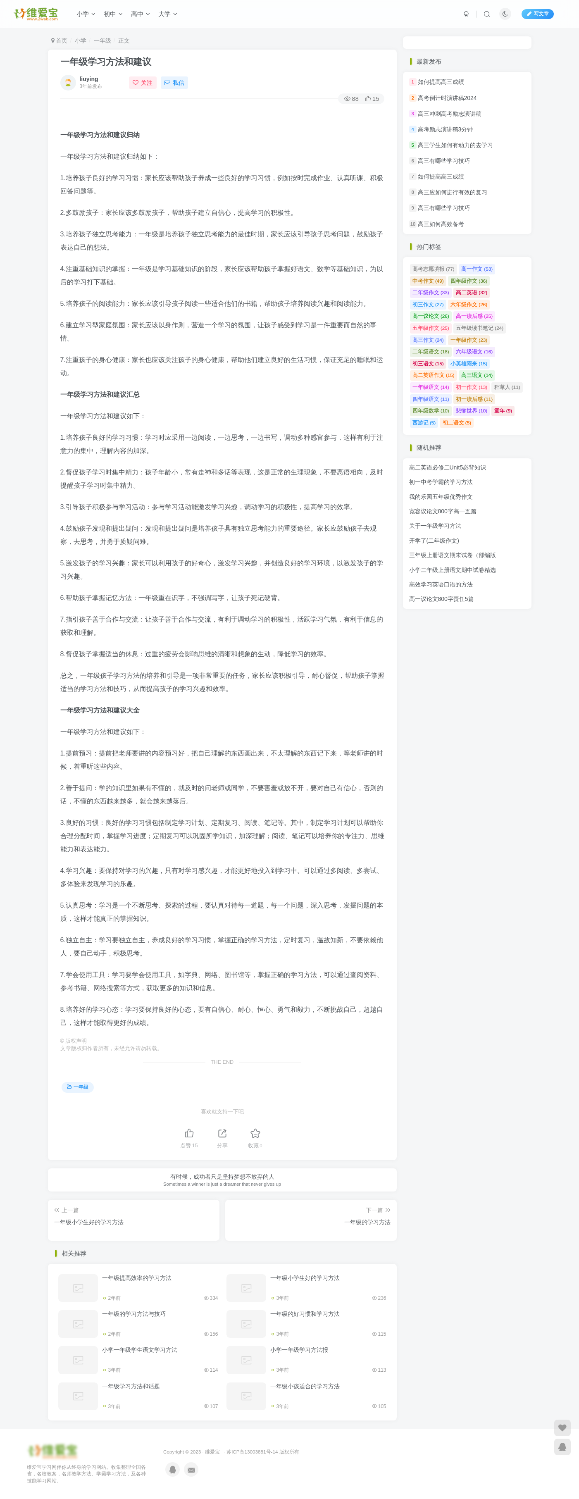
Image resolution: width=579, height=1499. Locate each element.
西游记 (424, 422)
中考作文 (428, 281)
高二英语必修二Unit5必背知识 (447, 467)
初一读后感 (474, 399)
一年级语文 (430, 387)
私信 (174, 82)
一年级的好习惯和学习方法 (305, 1314)
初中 (113, 13)
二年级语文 (430, 351)
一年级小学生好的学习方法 (305, 1278)
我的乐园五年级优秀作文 (441, 496)
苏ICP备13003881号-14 (252, 1451)
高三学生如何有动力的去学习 (455, 145)
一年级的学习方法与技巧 (134, 1314)
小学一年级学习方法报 (299, 1349)
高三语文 (477, 375)
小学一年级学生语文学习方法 (139, 1349)
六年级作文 (468, 304)
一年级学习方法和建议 (105, 62)
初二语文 (457, 422)
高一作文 (477, 269)
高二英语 (471, 292)
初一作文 (471, 387)
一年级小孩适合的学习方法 (305, 1386)
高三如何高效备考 (441, 224)
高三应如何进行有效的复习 (452, 192)
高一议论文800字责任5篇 (441, 599)
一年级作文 (468, 340)
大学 (167, 13)
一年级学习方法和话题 (131, 1386)
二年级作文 (430, 292)
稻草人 (507, 387)
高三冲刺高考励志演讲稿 (449, 113)
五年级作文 (430, 328)
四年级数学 (430, 411)
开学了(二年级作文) (434, 540)
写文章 (538, 14)
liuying (88, 79)
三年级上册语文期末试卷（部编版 (452, 555)
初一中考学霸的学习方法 (441, 482)
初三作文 (428, 304)
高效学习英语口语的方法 (441, 584)
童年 (503, 411)
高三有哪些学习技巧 (444, 160)
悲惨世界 (471, 411)
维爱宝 (212, 1451)
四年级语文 (430, 399)
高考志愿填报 (433, 269)
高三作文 (428, 340)
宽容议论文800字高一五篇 (443, 511)
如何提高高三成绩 (441, 82)
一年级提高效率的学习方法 (137, 1278)
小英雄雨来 (468, 363)
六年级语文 (474, 351)
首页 (59, 40)
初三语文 (428, 363)
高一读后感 (474, 316)
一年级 (102, 40)
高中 (140, 13)
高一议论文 (430, 316)
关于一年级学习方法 (435, 525)
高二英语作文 (433, 375)
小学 (85, 13)
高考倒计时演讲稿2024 (447, 98)
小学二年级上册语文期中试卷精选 (452, 570)
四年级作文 (468, 281)
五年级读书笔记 (479, 328)
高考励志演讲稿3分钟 (445, 129)
